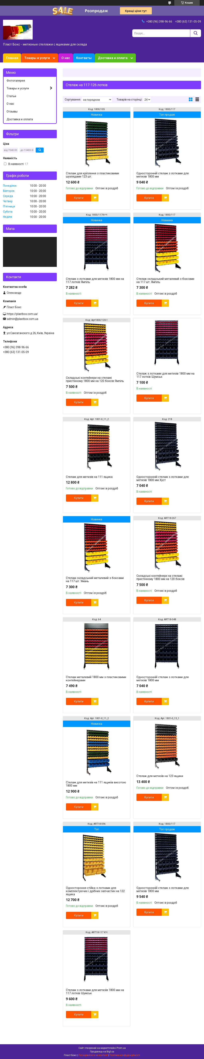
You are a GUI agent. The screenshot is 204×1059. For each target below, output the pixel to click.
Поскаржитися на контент (93, 1055)
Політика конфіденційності (125, 1055)
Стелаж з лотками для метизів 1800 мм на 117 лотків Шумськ (165, 375)
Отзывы (12, 111)
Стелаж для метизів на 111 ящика (89, 476)
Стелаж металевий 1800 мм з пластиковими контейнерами (96, 678)
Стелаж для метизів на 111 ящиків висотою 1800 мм (96, 784)
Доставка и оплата (113, 58)
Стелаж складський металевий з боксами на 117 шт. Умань (95, 579)
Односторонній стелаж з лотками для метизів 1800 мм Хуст (162, 478)
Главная (12, 58)
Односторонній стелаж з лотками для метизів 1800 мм (162, 175)
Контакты (84, 58)
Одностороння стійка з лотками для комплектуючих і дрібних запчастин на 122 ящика (95, 891)
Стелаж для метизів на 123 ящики (159, 776)
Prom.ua (121, 1048)
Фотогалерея (16, 80)
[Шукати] (195, 33)
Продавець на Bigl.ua (102, 1051)
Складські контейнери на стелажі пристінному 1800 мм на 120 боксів (160, 577)
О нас (65, 58)
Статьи (11, 96)
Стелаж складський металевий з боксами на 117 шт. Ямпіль (165, 280)
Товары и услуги (37, 58)
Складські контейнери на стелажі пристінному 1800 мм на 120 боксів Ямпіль (95, 379)
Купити (78, 197)
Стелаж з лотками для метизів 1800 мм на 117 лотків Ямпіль (95, 280)
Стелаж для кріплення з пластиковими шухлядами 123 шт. (92, 175)
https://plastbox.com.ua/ (22, 314)
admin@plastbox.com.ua (22, 318)
